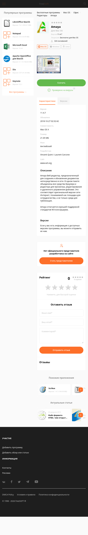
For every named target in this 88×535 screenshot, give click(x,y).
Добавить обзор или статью (15, 452)
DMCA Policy (8, 494)
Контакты (6, 467)
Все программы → (18, 92)
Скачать (61, 82)
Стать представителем (61, 260)
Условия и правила (26, 494)
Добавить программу (12, 447)
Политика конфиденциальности (54, 494)
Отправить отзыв (61, 350)
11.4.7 (56, 34)
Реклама (6, 473)
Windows (54, 47)
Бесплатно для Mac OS (69, 37)
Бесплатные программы (48, 12)
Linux (66, 47)
